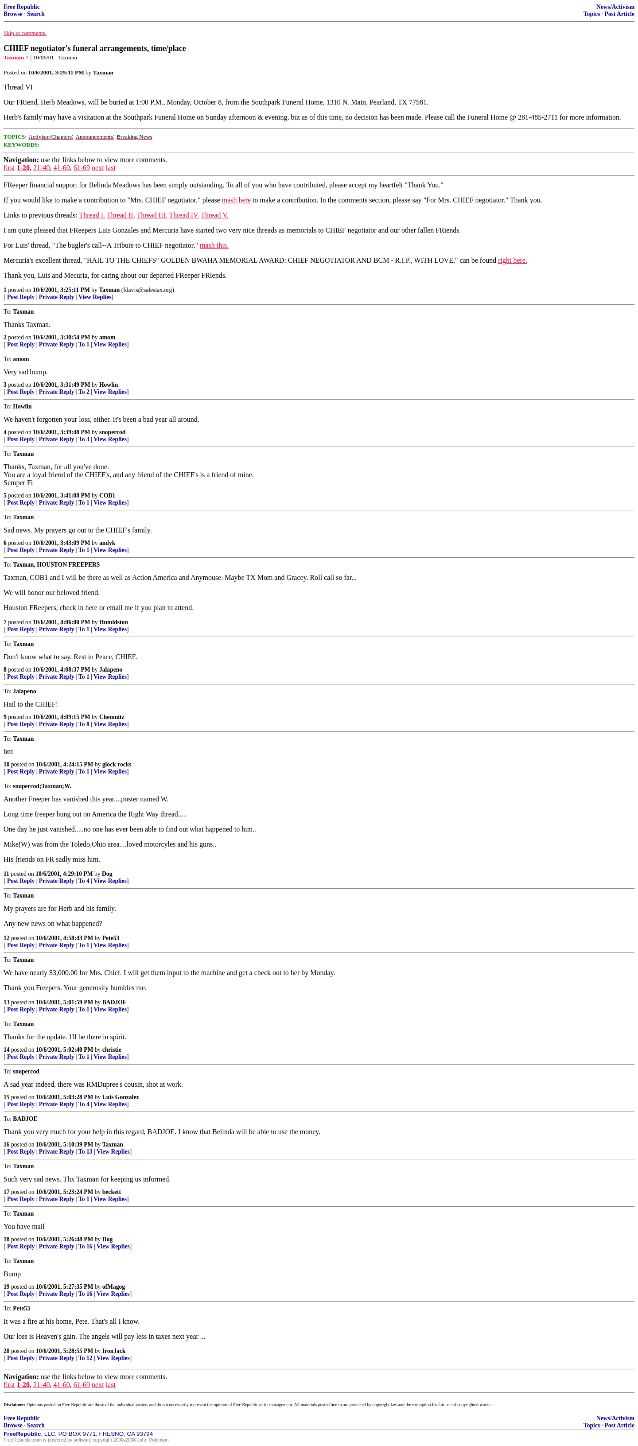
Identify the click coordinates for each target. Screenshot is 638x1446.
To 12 (85, 1358)
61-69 (82, 167)
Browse (13, 14)
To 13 (85, 1151)
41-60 (61, 167)
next (98, 167)
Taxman (109, 290)
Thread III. (151, 215)
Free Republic (22, 7)
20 (7, 1351)
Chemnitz (111, 717)
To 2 (83, 392)
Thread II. (121, 215)
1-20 (23, 167)
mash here (236, 200)
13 (7, 1002)
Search (36, 14)
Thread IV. (184, 215)
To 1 (83, 344)
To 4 (83, 881)
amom (107, 337)
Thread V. (215, 215)
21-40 (41, 167)
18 (7, 1239)
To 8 (83, 724)
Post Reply (21, 297)
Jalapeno (110, 669)
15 (7, 1097)
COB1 (107, 495)
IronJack (114, 1351)
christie (111, 1049)
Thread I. (92, 215)
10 (7, 764)
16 (7, 1144)
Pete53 (111, 938)
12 (7, 938)
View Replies (95, 297)
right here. (512, 260)
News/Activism (615, 7)
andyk (107, 543)
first (9, 167)
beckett (111, 1192)
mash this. (214, 245)
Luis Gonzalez (120, 1097)
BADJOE (114, 1002)
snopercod (112, 432)
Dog (107, 874)
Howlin (108, 384)
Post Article (619, 14)
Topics (592, 14)
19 (7, 1286)
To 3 (83, 439)
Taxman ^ (16, 57)
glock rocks (117, 764)
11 (6, 874)
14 (7, 1049)
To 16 (85, 1246)
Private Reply (56, 297)
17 (7, 1192)
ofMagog (113, 1286)
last (111, 167)
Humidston (113, 622)
